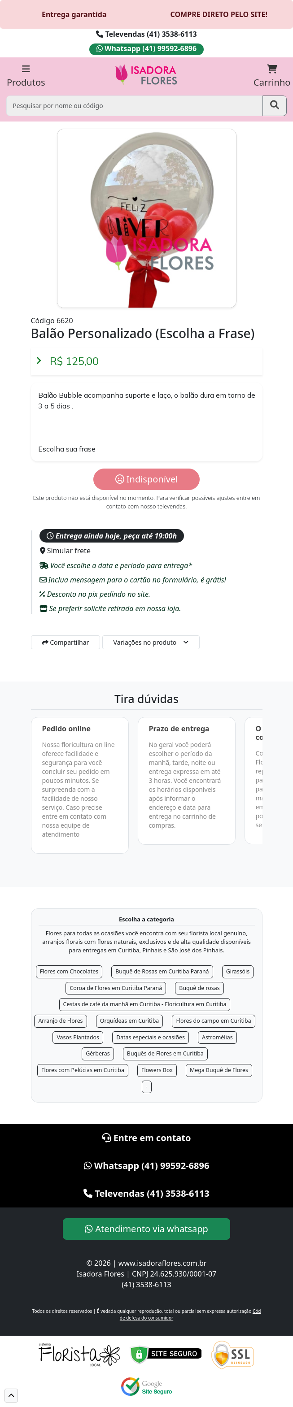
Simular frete (65, 551)
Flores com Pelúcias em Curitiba (82, 1070)
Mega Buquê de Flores (219, 1070)
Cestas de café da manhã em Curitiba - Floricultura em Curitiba (145, 1004)
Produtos (26, 76)
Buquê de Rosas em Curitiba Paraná (162, 971)
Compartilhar (65, 642)
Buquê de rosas (199, 988)
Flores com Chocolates (69, 971)
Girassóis (238, 971)
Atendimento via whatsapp (146, 1229)
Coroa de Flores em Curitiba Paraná (116, 988)
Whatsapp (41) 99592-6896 (146, 48)
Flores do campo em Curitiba (213, 1021)
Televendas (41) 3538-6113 (146, 34)
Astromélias (217, 1037)
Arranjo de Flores (60, 1021)
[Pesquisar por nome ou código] (134, 106)
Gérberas (98, 1053)
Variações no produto (145, 642)
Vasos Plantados (78, 1037)
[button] (11, 1396)
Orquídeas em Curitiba (129, 1021)
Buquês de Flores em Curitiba (165, 1053)
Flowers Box (157, 1070)
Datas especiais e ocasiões (150, 1037)
